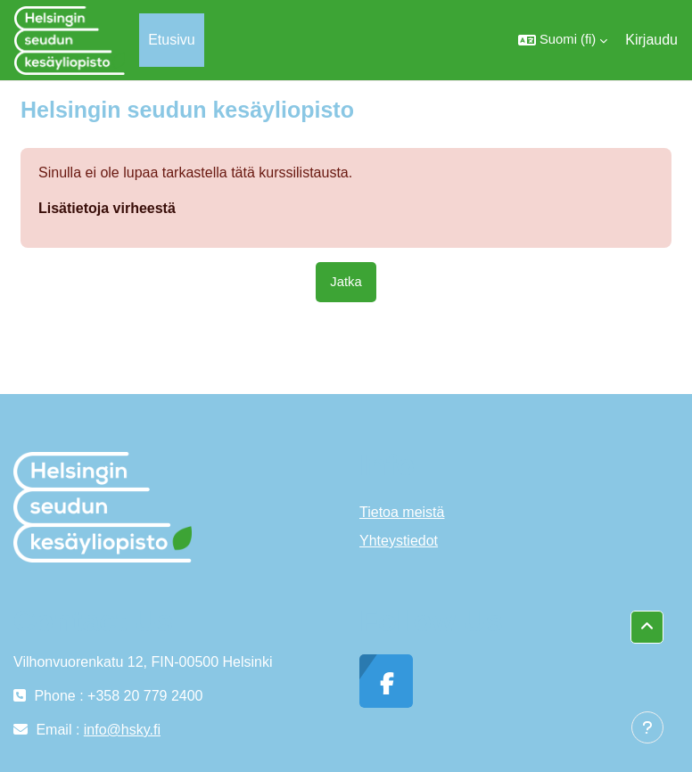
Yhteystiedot (398, 540)
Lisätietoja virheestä (107, 208)
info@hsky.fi (122, 729)
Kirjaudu (651, 39)
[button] (562, 40)
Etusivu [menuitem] (171, 39)
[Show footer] (647, 727)
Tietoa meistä (401, 512)
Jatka (345, 282)
